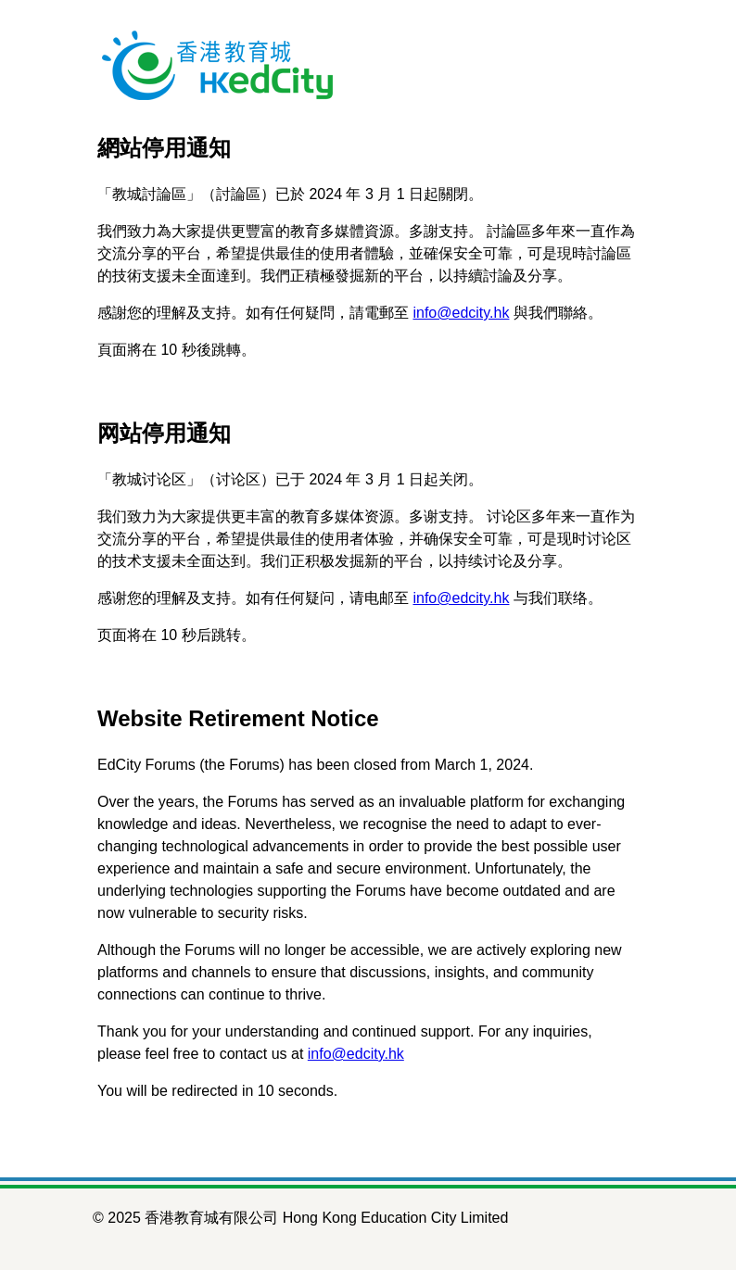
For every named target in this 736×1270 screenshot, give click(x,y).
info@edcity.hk (460, 313)
